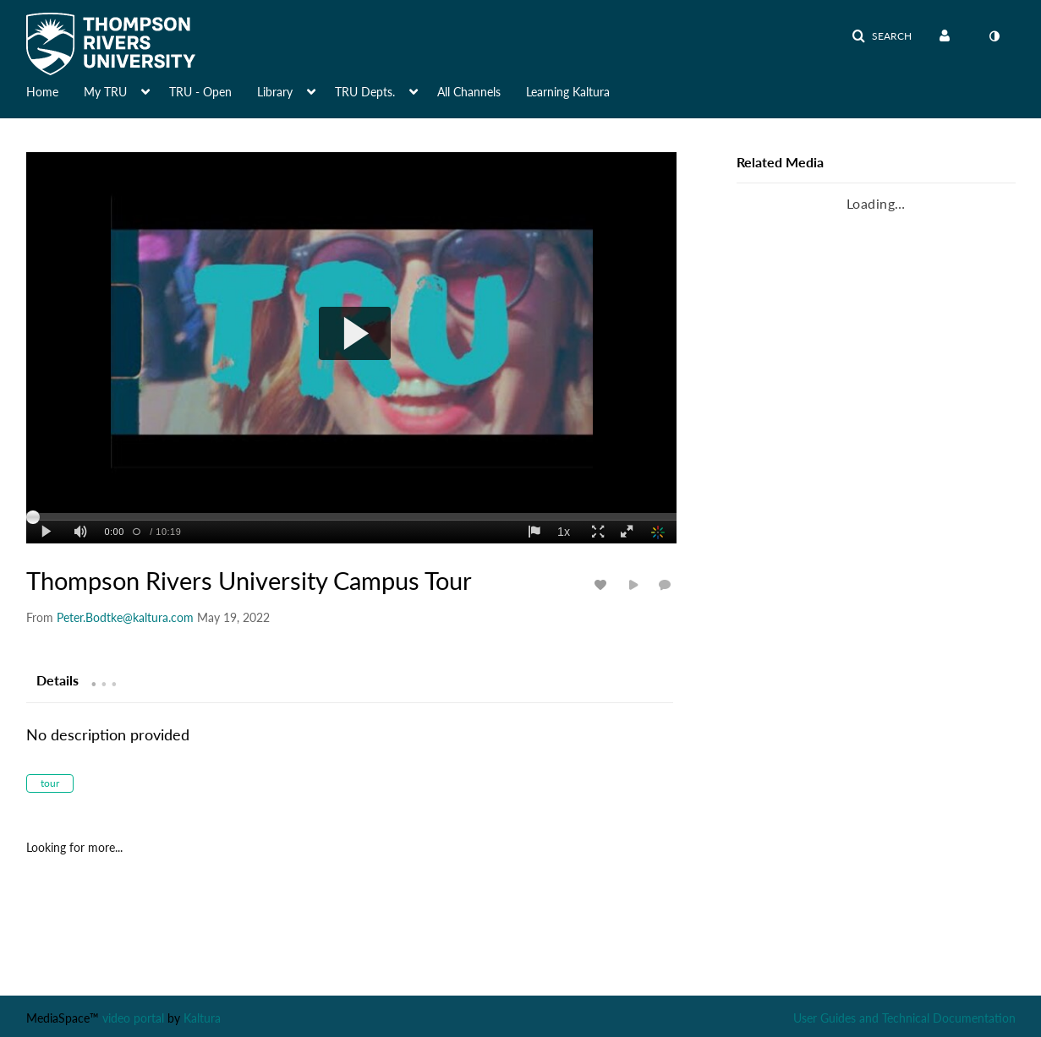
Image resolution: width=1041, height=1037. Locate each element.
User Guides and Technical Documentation (904, 1018)
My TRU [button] (105, 92)
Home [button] (42, 92)
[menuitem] (948, 36)
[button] (882, 36)
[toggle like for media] (603, 584)
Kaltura (202, 1018)
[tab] (57, 679)
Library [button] (275, 92)
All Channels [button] (469, 92)
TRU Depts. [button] (365, 92)
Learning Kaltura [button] (568, 92)
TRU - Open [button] (200, 92)
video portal (133, 1018)
